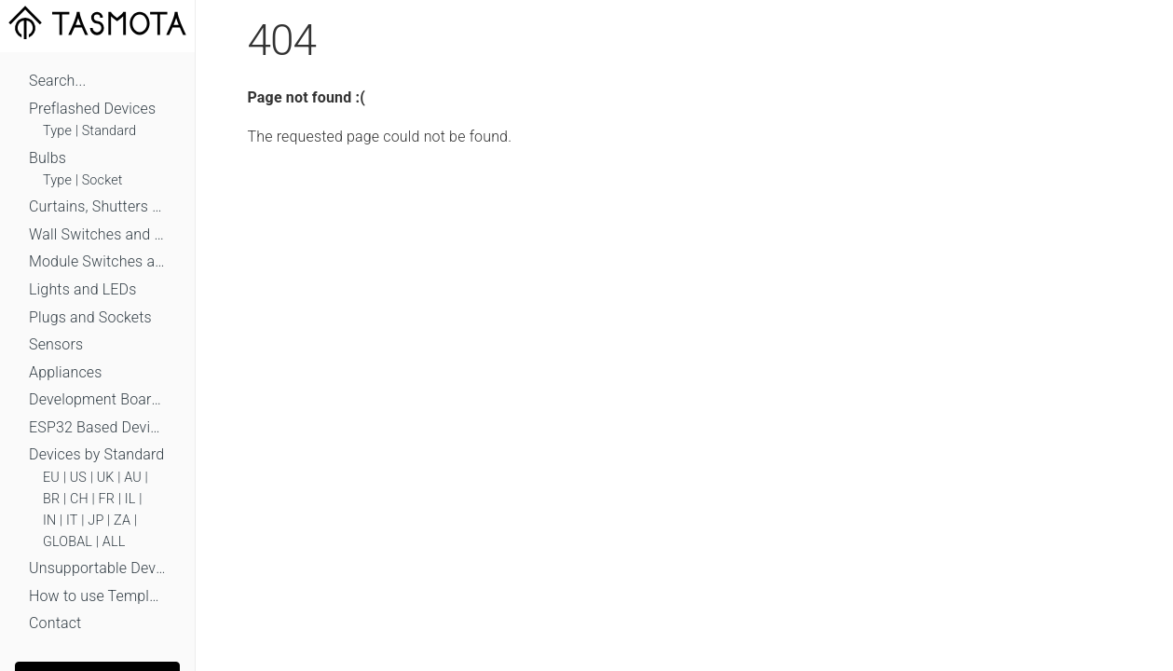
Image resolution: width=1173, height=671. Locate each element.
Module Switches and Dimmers (97, 261)
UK (106, 478)
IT (72, 520)
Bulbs (47, 158)
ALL (114, 542)
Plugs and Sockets (90, 317)
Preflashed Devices (92, 108)
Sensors (56, 344)
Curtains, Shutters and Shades (97, 206)
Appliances (65, 372)
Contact (55, 623)
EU (51, 478)
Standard (109, 131)
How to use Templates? (97, 596)
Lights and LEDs (83, 289)
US (78, 478)
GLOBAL (67, 542)
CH (79, 499)
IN (49, 520)
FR (107, 499)
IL (130, 499)
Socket (102, 180)
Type (57, 131)
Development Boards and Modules (97, 399)
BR (51, 499)
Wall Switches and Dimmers (97, 234)
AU (133, 478)
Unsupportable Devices (97, 568)
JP (95, 520)
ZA (122, 520)
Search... (57, 80)
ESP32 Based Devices (97, 427)
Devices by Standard (96, 454)
